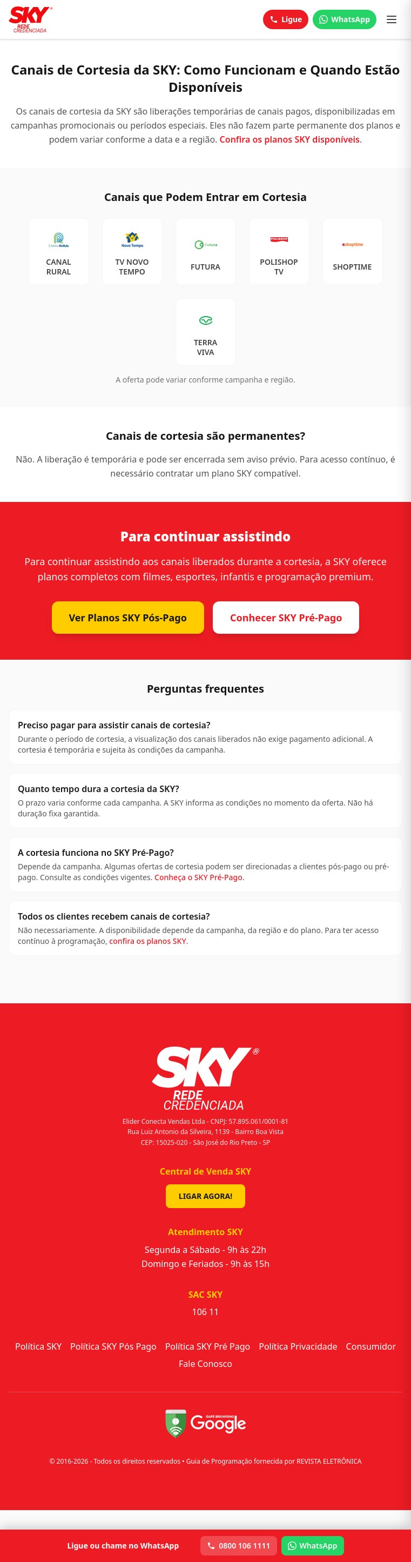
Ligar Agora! (205, 1196)
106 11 (205, 1312)
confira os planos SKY (147, 941)
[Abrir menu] (391, 19)
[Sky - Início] (31, 19)
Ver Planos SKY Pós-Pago (128, 617)
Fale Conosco (205, 1364)
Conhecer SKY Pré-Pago (286, 617)
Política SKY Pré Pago (208, 1346)
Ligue (285, 19)
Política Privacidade (298, 1346)
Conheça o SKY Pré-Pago (198, 877)
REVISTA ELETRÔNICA (329, 1461)
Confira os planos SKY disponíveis (290, 139)
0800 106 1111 (238, 1545)
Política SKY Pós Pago (113, 1346)
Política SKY (38, 1346)
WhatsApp (344, 19)
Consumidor (371, 1346)
